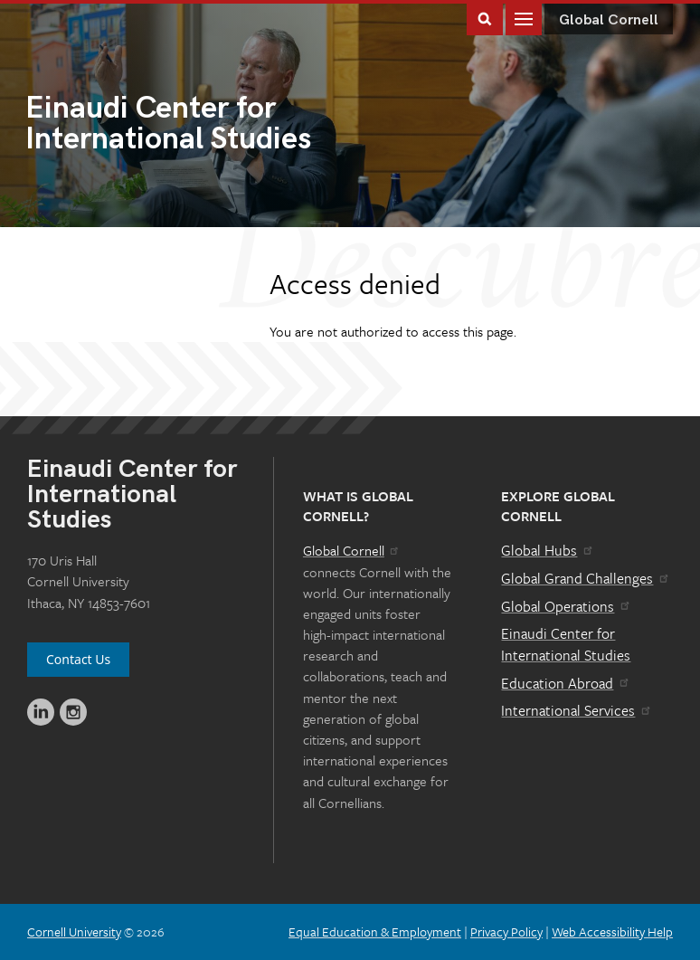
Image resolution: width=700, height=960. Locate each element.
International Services (576, 710)
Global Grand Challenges (585, 578)
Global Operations (566, 606)
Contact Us (78, 659)
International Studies (187, 125)
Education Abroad (565, 683)
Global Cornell (608, 20)
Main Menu (524, 17)
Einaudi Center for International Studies (565, 644)
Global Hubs (547, 550)
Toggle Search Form (485, 17)
